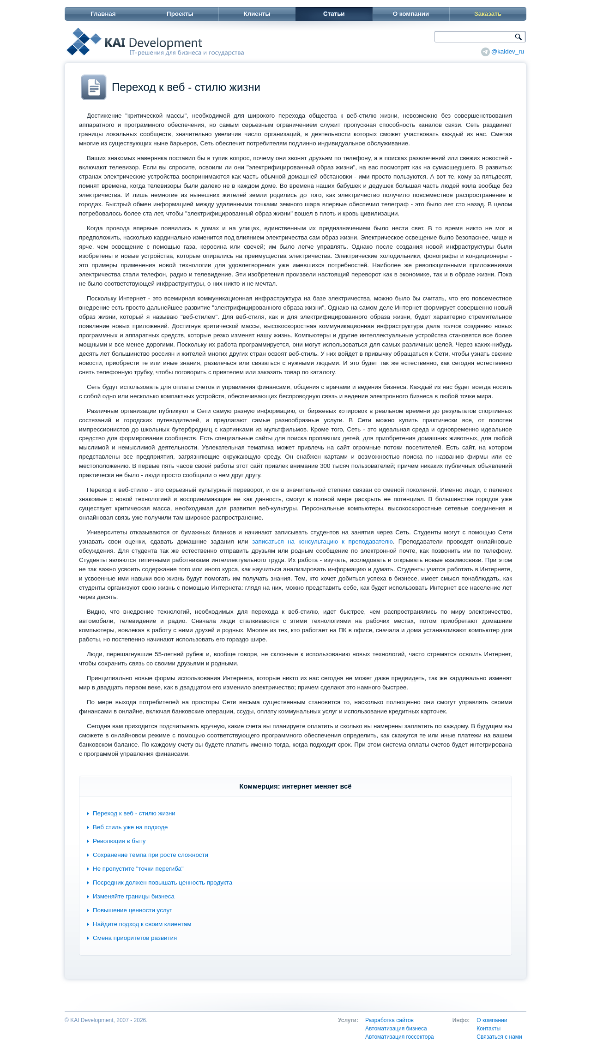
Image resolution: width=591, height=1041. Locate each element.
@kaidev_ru (507, 51)
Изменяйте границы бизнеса (134, 896)
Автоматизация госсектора (399, 1037)
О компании (411, 13)
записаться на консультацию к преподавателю (322, 541)
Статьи (333, 13)
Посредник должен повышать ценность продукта (162, 882)
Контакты (488, 1028)
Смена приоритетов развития (135, 937)
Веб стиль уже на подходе (130, 827)
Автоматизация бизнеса (396, 1028)
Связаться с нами (499, 1037)
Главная (102, 13)
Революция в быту (119, 841)
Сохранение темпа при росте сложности (150, 854)
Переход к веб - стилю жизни (134, 813)
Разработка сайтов (389, 1020)
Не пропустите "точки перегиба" (138, 868)
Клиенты (257, 13)
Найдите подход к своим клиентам (142, 924)
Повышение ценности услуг (132, 910)
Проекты (180, 13)
